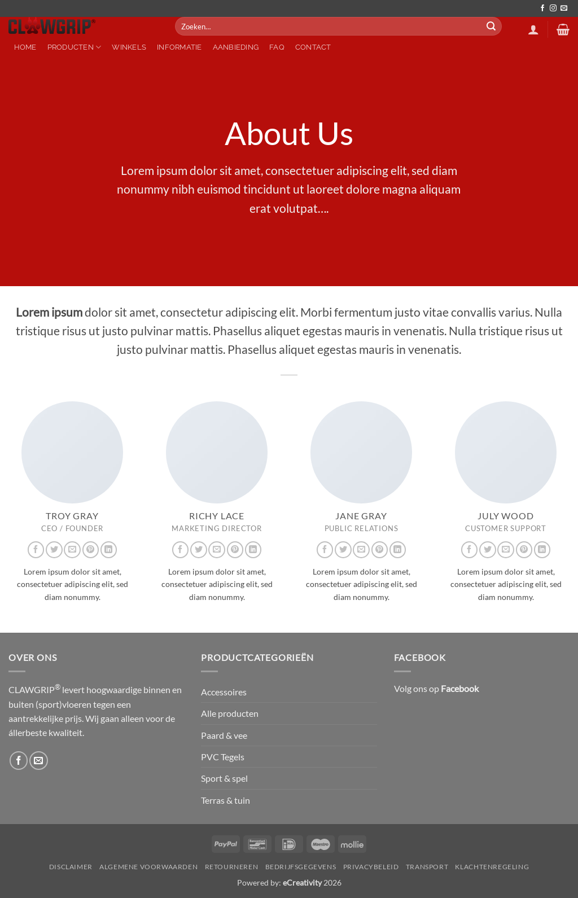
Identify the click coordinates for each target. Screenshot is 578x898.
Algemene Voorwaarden (148, 866)
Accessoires (224, 691)
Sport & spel (224, 778)
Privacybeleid (371, 866)
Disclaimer (71, 866)
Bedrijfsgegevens (300, 866)
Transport (427, 866)
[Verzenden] (491, 26)
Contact (313, 47)
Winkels (129, 47)
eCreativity (302, 882)
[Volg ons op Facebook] (542, 8)
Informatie (179, 47)
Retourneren (232, 866)
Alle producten (230, 713)
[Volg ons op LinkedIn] (108, 549)
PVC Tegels (222, 756)
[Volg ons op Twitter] (54, 549)
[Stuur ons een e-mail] (564, 8)
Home (25, 47)
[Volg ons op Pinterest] (90, 549)
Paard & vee (224, 735)
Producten (74, 47)
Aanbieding (236, 47)
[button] (533, 29)
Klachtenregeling (492, 866)
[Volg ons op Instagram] (553, 8)
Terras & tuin (225, 800)
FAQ (276, 47)
